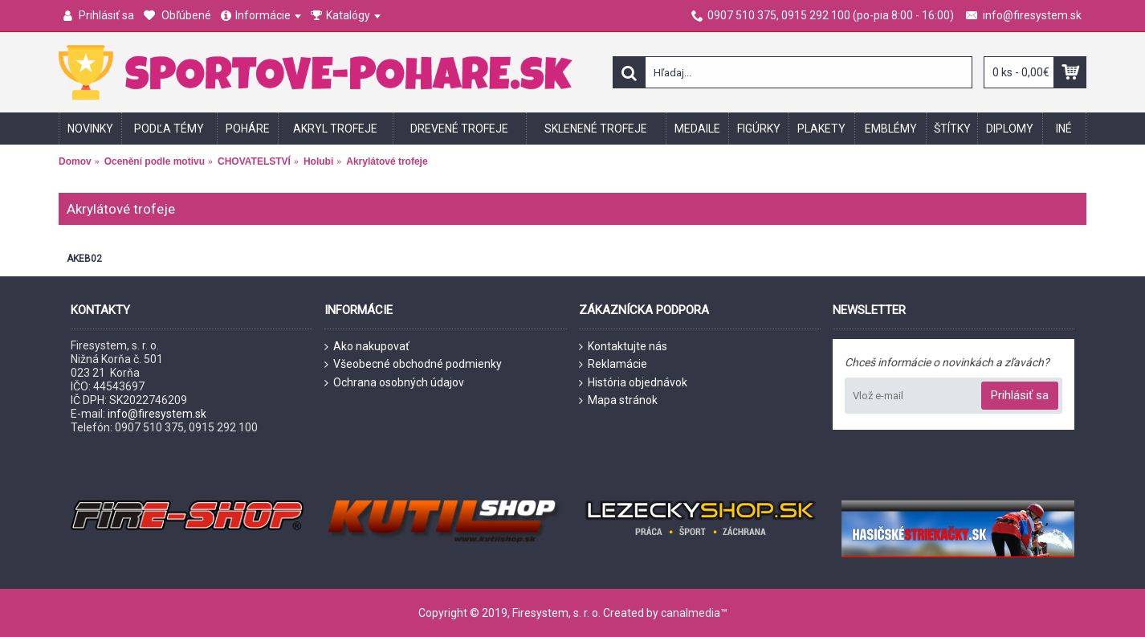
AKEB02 (84, 258)
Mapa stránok (618, 400)
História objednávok (633, 383)
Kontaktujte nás (623, 346)
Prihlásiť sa (1020, 395)
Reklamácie (613, 364)
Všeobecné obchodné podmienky (413, 364)
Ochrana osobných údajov (394, 383)
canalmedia (690, 612)
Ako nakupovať (367, 346)
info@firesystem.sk (157, 413)
